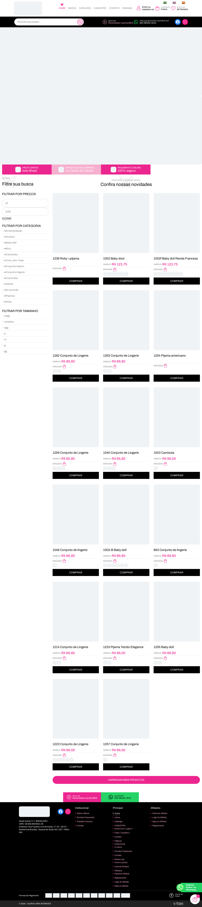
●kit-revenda (11, 289)
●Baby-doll (10, 242)
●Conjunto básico (14, 266)
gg (5, 351)
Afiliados (118, 871)
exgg (7, 315)
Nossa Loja (119, 859)
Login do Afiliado (122, 882)
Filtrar (6, 218)
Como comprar (121, 862)
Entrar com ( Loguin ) (124, 829)
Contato (114, 8)
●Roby (8, 301)
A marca (118, 847)
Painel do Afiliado (122, 874)
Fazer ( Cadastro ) (122, 833)
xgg (6, 327)
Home (62, 8)
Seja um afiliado (121, 886)
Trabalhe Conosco (85, 821)
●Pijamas (9, 295)
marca (72, 8)
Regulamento (120, 878)
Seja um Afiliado (159, 821)
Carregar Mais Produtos (126, 780)
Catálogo (85, 8)
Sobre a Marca (83, 813)
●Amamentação (13, 230)
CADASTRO (100, 8)
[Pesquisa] (80, 22)
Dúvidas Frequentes (85, 817)
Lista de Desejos (122, 866)
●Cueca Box (11, 278)
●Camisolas (11, 254)
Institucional (120, 844)
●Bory (7, 248)
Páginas (127, 8)
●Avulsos (9, 236)
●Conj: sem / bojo (14, 260)
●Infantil (8, 284)
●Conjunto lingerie (14, 272)
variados (9, 321)
